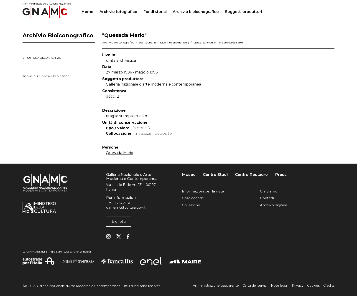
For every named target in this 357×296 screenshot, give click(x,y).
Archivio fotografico (118, 12)
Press (281, 175)
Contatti (267, 198)
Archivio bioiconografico (196, 12)
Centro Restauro (251, 175)
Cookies (313, 285)
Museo (189, 175)
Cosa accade (193, 198)
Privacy (297, 285)
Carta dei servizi (254, 285)
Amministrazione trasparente (216, 285)
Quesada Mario (119, 153)
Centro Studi (215, 175)
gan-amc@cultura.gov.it (125, 207)
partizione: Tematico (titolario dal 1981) (164, 42)
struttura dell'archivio (42, 57)
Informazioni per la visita (203, 191)
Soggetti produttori (243, 12)
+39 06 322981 (118, 203)
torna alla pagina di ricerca (46, 76)
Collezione (191, 205)
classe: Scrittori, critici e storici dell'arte (218, 42)
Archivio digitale (273, 205)
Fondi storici (155, 12)
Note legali (279, 285)
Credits (328, 285)
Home (89, 11)
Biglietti (119, 221)
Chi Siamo (268, 191)
